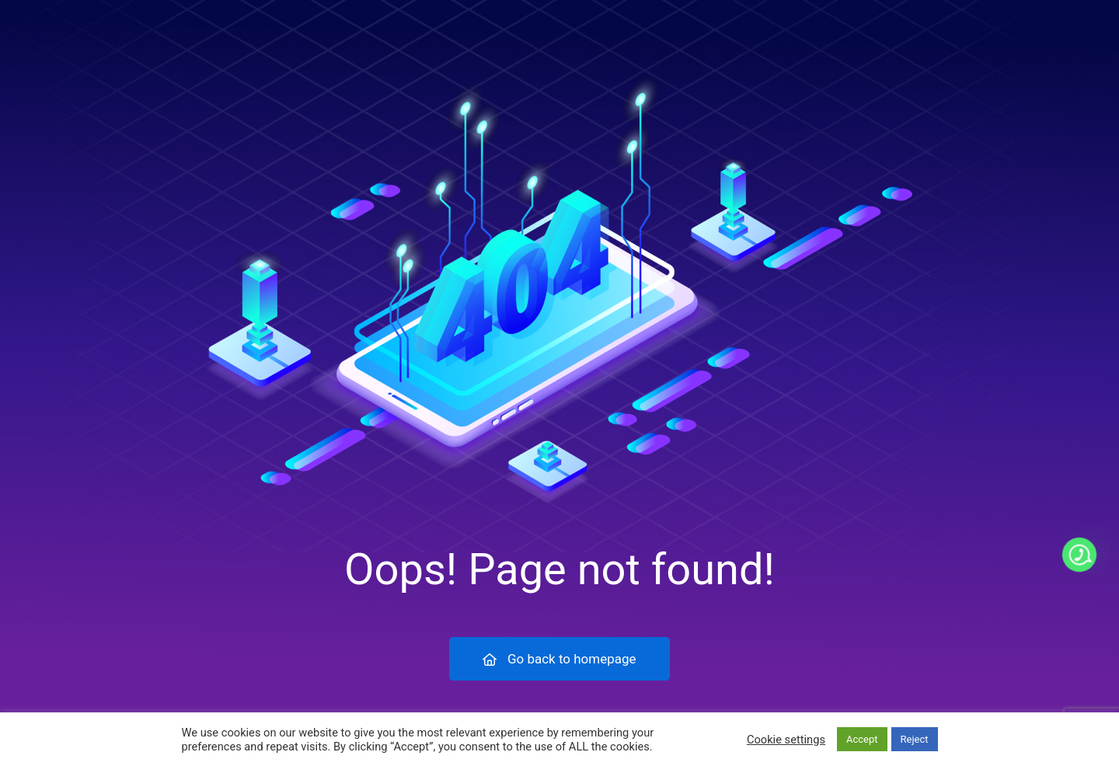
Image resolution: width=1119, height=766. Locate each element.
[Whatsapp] (1079, 555)
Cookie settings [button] (786, 740)
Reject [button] (915, 739)
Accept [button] (862, 739)
